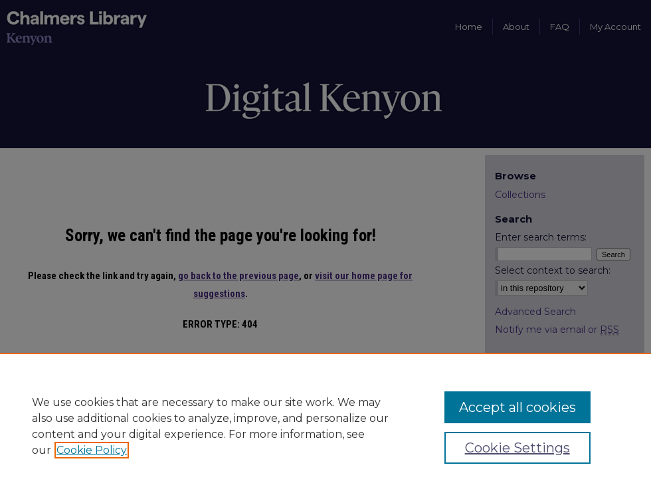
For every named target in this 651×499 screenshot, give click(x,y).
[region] (325, 426)
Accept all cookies (517, 407)
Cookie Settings (517, 448)
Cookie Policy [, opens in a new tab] (91, 450)
